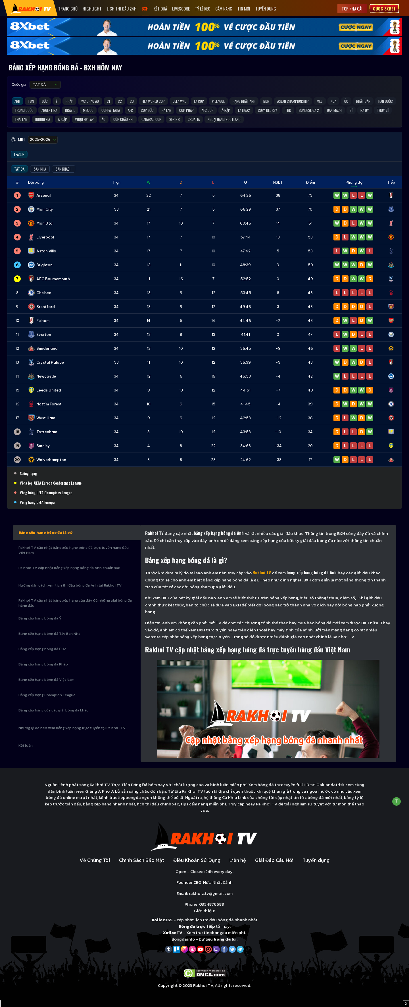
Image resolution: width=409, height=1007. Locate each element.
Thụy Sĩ (383, 110)
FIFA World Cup (153, 101)
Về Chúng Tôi (95, 860)
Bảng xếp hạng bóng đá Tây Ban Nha (49, 633)
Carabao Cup (151, 119)
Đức (45, 101)
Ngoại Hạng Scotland (224, 119)
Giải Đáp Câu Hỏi (274, 860)
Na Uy (364, 110)
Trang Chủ (68, 8)
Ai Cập (62, 119)
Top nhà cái (352, 8)
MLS (320, 101)
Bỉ (351, 110)
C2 (120, 101)
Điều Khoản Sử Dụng (196, 860)
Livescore (181, 8)
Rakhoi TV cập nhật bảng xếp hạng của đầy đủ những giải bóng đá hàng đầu (75, 603)
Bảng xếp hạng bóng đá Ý (40, 618)
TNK (288, 110)
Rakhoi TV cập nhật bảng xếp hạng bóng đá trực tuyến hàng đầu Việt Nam (73, 550)
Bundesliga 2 (309, 110)
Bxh (145, 8)
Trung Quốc (24, 110)
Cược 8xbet (384, 8)
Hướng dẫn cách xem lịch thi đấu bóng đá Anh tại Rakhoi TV (70, 585)
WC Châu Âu (90, 101)
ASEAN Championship (293, 101)
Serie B (174, 119)
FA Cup (199, 101)
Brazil (70, 110)
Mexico (88, 110)
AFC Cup (208, 110)
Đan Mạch (334, 110)
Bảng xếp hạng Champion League (47, 695)
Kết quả (160, 8)
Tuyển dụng (265, 8)
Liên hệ (237, 860)
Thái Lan (21, 119)
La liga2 (244, 110)
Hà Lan (166, 110)
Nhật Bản (363, 101)
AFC (130, 110)
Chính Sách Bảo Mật (141, 860)
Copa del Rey (267, 110)
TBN (31, 101)
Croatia (194, 119)
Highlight (92, 8)
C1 (108, 101)
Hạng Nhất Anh (244, 101)
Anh (17, 101)
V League (218, 101)
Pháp (69, 101)
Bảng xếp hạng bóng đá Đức (42, 649)
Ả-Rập (226, 110)
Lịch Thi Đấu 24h (122, 8)
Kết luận (25, 745)
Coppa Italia (110, 110)
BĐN (266, 101)
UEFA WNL (179, 101)
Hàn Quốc (385, 101)
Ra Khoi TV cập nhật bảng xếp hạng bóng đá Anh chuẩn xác (69, 567)
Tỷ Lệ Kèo (202, 8)
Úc (346, 101)
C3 (132, 101)
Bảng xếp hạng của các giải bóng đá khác (53, 710)
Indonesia (42, 119)
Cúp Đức (147, 110)
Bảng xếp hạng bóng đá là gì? (45, 532)
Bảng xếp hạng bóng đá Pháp (43, 664)
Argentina (49, 110)
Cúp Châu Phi (123, 119)
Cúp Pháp (186, 110)
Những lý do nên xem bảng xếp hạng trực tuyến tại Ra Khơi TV (72, 727)
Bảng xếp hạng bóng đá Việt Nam (46, 679)
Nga (333, 101)
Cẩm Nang (223, 8)
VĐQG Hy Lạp (84, 119)
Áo (103, 119)
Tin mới (243, 8)
